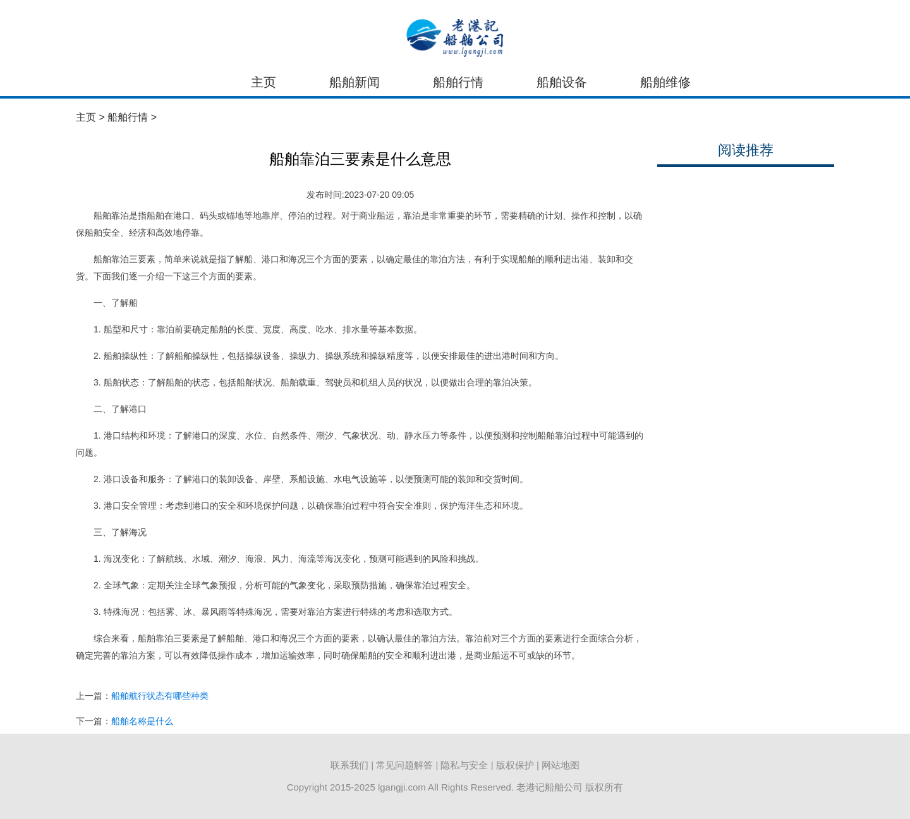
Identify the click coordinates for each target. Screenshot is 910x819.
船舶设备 (562, 82)
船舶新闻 (354, 82)
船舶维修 (665, 82)
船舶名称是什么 (142, 721)
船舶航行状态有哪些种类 (160, 696)
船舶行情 (458, 82)
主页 (263, 82)
